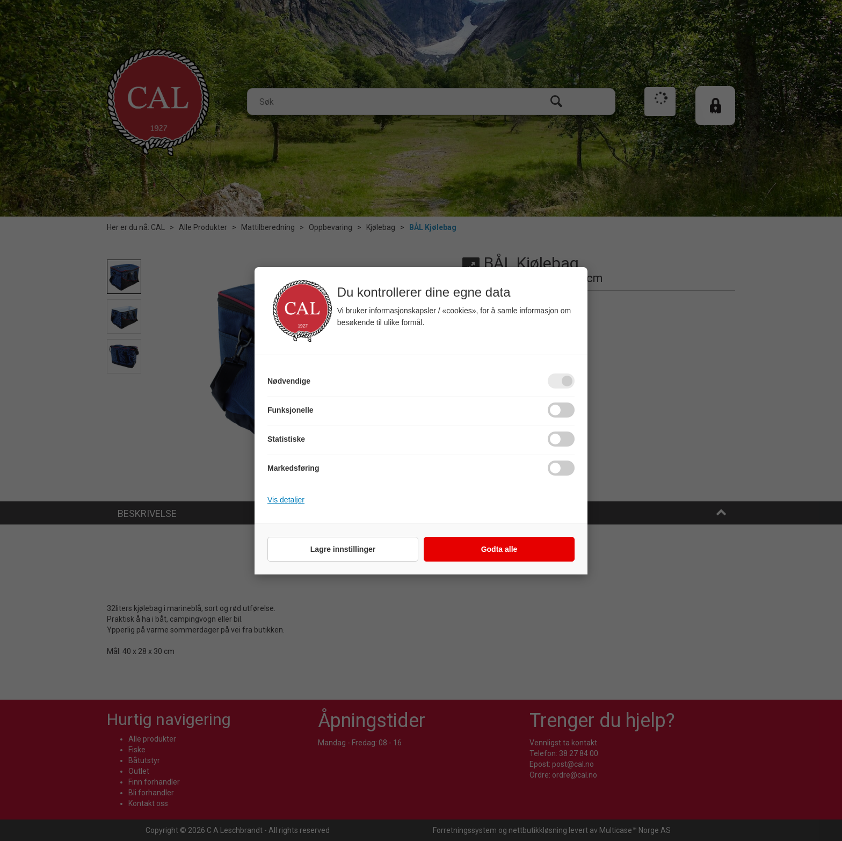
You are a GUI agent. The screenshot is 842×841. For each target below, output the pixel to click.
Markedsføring (293, 468)
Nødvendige (288, 381)
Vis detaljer (285, 499)
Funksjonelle (290, 410)
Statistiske (286, 439)
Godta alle (499, 549)
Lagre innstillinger (342, 549)
